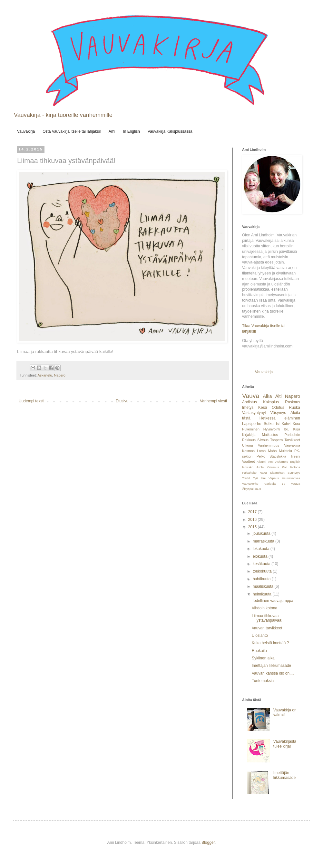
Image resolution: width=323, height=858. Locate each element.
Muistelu (285, 451)
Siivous (263, 440)
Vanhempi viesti (213, 401)
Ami (112, 131)
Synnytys (294, 472)
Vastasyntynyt (254, 412)
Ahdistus (249, 402)
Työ (255, 478)
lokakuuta (261, 548)
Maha (272, 451)
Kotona (295, 467)
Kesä (262, 407)
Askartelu (44, 375)
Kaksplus (271, 402)
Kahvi (286, 424)
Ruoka (294, 407)
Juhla (260, 467)
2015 (253, 527)
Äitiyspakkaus (251, 489)
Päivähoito (249, 472)
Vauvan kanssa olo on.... (273, 673)
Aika (267, 396)
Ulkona (247, 445)
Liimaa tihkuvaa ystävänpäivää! (267, 618)
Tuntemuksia (263, 680)
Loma (261, 451)
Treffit (246, 478)
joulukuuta (262, 533)
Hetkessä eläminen (279, 418)
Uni (263, 478)
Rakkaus (249, 440)
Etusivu (122, 401)
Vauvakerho (250, 483)
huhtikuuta (262, 579)
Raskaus (292, 402)
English (295, 461)
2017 (253, 512)
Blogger (208, 842)
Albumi (261, 461)
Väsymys (278, 412)
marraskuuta (264, 541)
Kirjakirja (248, 435)
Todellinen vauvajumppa (272, 600)
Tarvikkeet (292, 440)
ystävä (295, 483)
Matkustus (270, 435)
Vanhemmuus (268, 445)
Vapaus (274, 478)
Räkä (263, 472)
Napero (59, 375)
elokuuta (261, 556)
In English (131, 131)
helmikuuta (262, 594)
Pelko (261, 456)
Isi (277, 424)
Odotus (278, 407)
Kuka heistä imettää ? (270, 643)
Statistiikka (277, 456)
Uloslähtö (260, 635)
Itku (286, 429)
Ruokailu (259, 650)
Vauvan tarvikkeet (267, 628)
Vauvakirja (26, 131)
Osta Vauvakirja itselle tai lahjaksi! (72, 131)
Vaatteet (248, 461)
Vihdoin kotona (264, 608)
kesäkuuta (262, 564)
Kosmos (248, 451)
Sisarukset (277, 472)
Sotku (269, 423)
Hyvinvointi (271, 429)
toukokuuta (263, 571)
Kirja (296, 429)
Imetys (247, 407)
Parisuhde (292, 435)
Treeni (295, 456)
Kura (296, 424)
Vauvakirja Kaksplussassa (170, 131)
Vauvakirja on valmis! (285, 712)
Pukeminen (250, 429)
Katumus (273, 467)
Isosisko (247, 467)
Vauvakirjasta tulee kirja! (284, 743)
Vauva (250, 395)
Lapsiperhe (251, 423)
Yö (283, 483)
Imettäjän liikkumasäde (271, 665)
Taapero (276, 440)
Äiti (278, 396)
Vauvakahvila (291, 478)
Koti (285, 467)
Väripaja (270, 483)
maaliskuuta (263, 586)
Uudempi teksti (31, 401)
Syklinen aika (263, 658)
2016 (253, 519)
